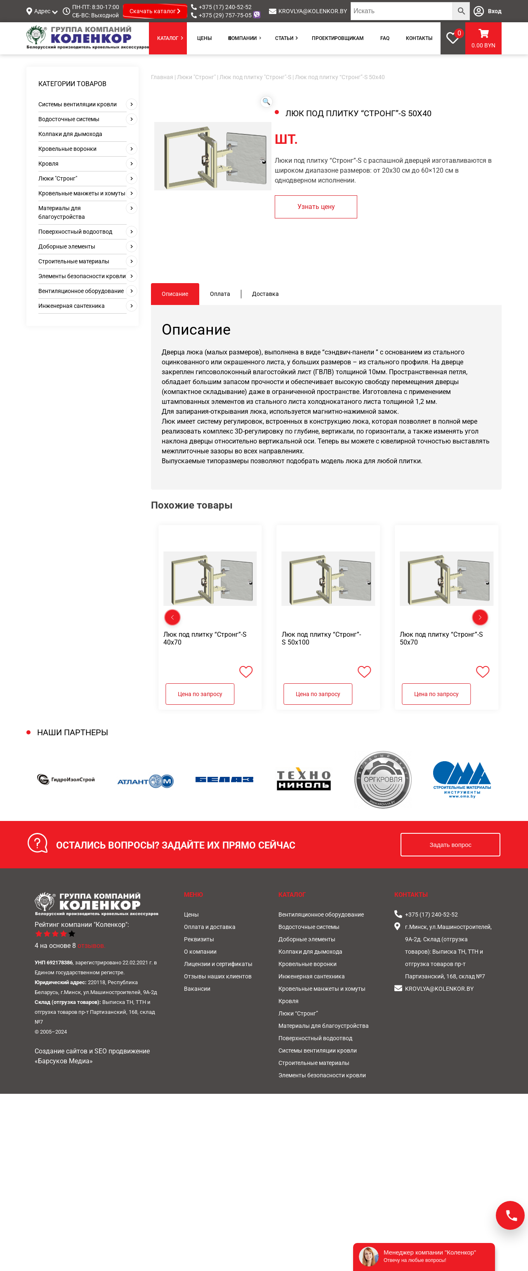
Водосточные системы (68, 119)
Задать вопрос (450, 844)
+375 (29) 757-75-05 (225, 15)
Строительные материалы (73, 261)
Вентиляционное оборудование (81, 291)
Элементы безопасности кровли (82, 276)
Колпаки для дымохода (70, 134)
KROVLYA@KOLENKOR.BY (312, 11)
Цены (204, 38)
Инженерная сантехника (71, 306)
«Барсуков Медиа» (64, 1061)
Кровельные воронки (67, 148)
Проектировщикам (338, 38)
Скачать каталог (155, 11)
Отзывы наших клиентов (218, 976)
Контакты (419, 38)
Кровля (48, 163)
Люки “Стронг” (298, 1013)
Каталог (168, 38)
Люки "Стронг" (57, 178)
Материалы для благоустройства (323, 1025)
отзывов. (92, 946)
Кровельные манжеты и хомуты (81, 193)
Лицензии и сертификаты (218, 964)
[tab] (175, 294)
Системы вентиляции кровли (77, 104)
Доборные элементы (66, 246)
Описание (175, 294)
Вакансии (197, 988)
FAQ (384, 38)
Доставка (265, 294)
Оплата (220, 294)
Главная (162, 77)
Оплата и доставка (210, 927)
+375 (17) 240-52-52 (225, 7)
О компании (242, 38)
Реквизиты (199, 939)
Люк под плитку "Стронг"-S (255, 77)
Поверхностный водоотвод (75, 231)
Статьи (284, 38)
